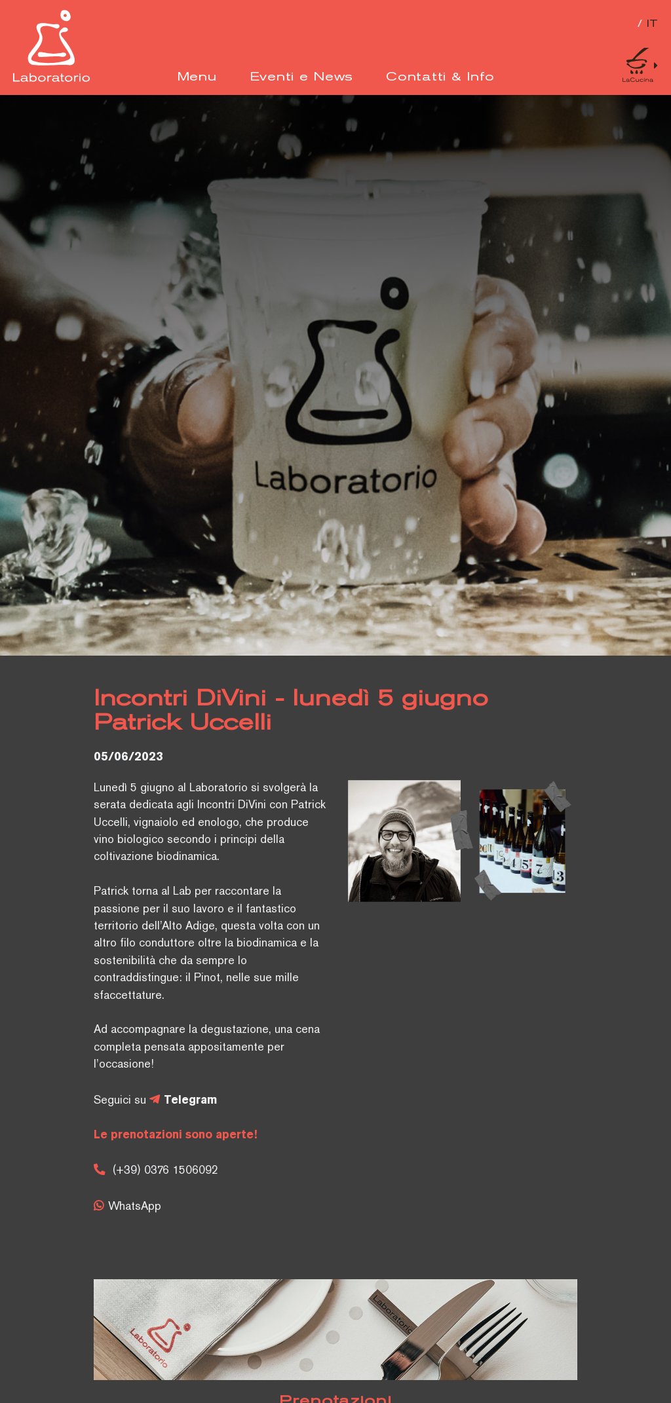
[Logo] (51, 79)
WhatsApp (134, 1207)
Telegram (190, 1101)
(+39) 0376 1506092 (165, 1171)
